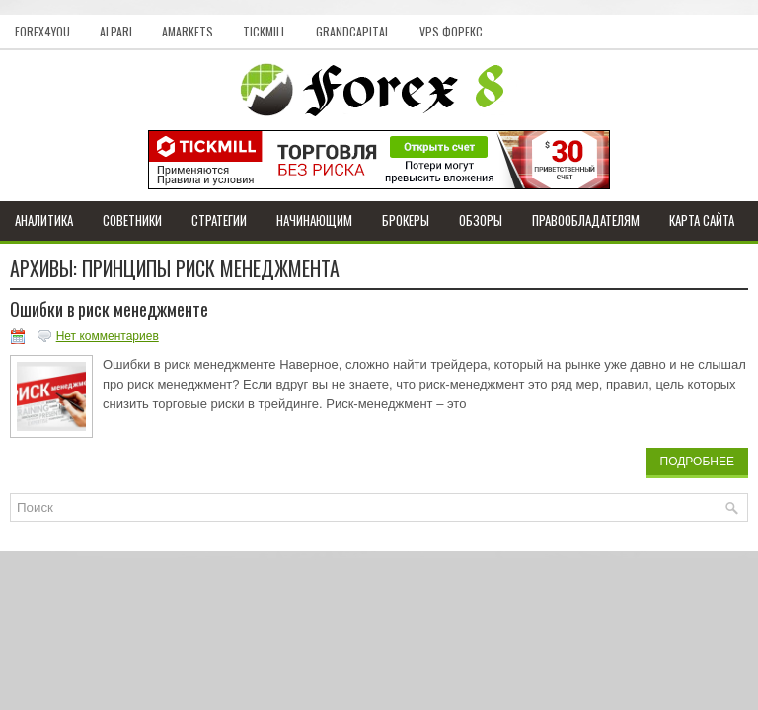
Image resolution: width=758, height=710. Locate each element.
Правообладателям (586, 220)
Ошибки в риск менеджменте (109, 308)
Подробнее (697, 461)
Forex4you (42, 31)
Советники (132, 220)
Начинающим (314, 220)
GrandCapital (353, 31)
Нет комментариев (107, 336)
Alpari (116, 31)
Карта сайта (701, 220)
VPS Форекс (451, 31)
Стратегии (219, 220)
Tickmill (264, 31)
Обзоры (480, 220)
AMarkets (187, 31)
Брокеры (405, 220)
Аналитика (44, 220)
